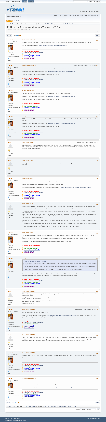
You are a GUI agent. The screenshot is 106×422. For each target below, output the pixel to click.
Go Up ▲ (99, 418)
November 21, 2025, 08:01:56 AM (29, 378)
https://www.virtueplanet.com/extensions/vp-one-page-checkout (63, 387)
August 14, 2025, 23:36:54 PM (28, 352)
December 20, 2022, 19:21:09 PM (29, 65)
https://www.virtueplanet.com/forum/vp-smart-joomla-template (76, 187)
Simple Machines (16, 418)
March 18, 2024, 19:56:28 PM (28, 90)
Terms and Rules (93, 418)
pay (62, 15)
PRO (48, 23)
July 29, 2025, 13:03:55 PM (27, 178)
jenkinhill (44, 23)
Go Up (8, 402)
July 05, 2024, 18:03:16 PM (27, 116)
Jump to (78, 409)
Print (97, 35)
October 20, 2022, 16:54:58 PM (28, 39)
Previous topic (88, 31)
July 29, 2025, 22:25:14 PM (27, 203)
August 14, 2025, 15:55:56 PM (28, 334)
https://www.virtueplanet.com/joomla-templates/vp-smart (53, 45)
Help (88, 418)
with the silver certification (67, 17)
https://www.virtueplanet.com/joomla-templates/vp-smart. (61, 71)
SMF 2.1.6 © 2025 (9, 418)
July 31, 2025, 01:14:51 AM (27, 258)
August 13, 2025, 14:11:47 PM (28, 291)
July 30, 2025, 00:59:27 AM (27, 232)
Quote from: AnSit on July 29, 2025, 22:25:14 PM (36, 261)
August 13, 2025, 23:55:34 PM (28, 309)
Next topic (96, 31)
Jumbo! (10, 40)
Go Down (9, 35)
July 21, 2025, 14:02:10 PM (27, 160)
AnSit (9, 142)
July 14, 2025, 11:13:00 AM (27, 142)
